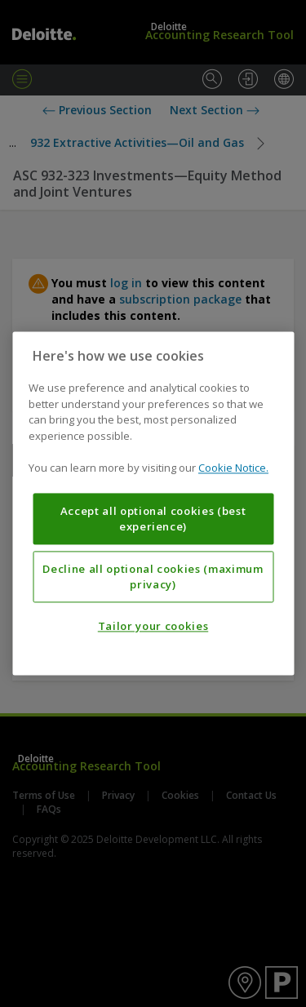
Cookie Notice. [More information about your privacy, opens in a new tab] (233, 468)
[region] (153, 503)
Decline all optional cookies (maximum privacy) (152, 577)
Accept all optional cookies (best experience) (153, 519)
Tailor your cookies (153, 626)
